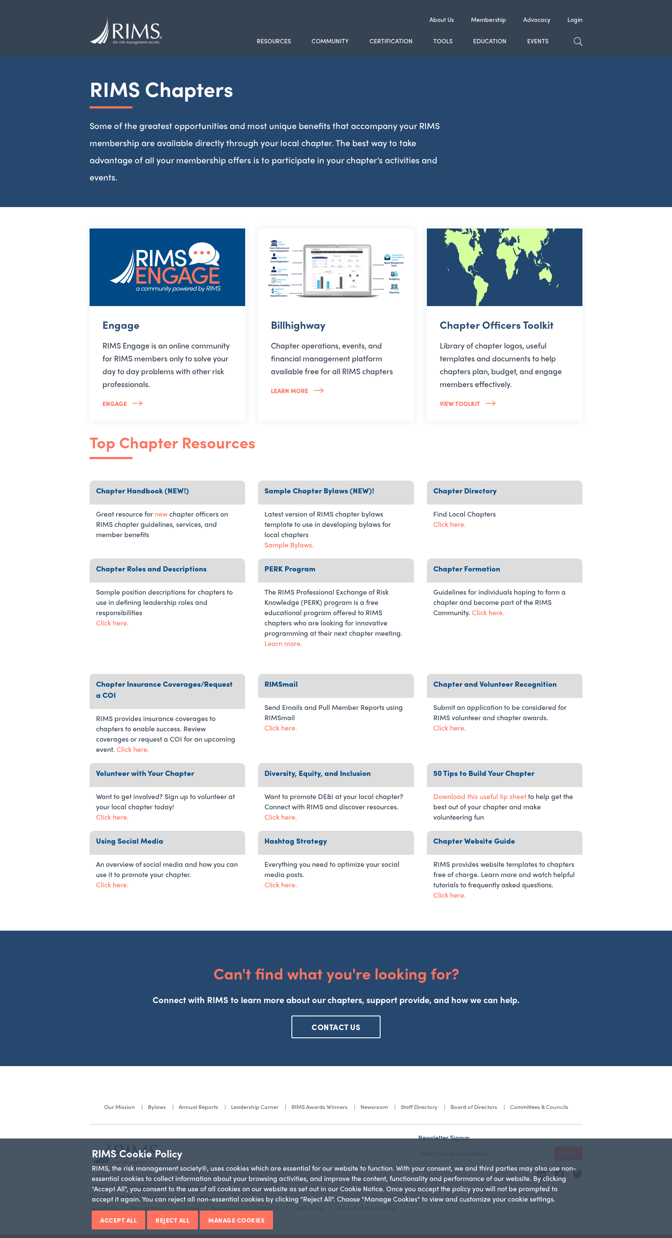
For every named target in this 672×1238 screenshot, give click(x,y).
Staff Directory (419, 1107)
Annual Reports (198, 1107)
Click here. (449, 524)
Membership (488, 19)
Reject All (172, 1220)
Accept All (118, 1220)
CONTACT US (336, 1027)
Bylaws (157, 1107)
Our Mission (119, 1107)
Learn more (290, 390)
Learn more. (283, 643)
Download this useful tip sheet (479, 796)
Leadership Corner (255, 1107)
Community (330, 40)
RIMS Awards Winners (319, 1107)
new (161, 514)
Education (490, 40)
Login (574, 19)
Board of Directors (473, 1107)
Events (538, 40)
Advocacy (536, 19)
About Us (441, 19)
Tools (443, 40)
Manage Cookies (236, 1220)
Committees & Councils (539, 1107)
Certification (391, 40)
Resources (274, 40)
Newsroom (374, 1107)
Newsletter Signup (444, 1137)
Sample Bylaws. (289, 545)
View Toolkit (460, 403)
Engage (115, 403)
